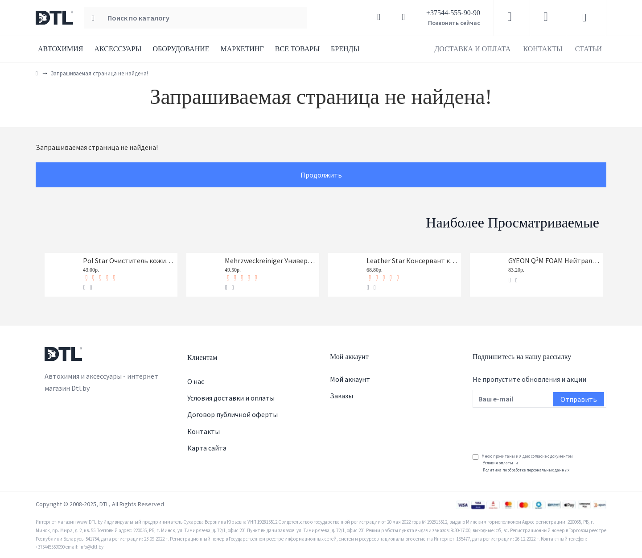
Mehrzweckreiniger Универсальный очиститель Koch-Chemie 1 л (270, 260)
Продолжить (321, 174)
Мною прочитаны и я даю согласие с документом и (523, 463)
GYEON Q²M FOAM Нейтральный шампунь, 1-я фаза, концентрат (554, 260)
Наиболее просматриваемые (512, 223)
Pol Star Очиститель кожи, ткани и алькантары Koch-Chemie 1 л (128, 260)
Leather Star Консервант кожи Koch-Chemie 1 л (412, 260)
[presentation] (540, 427)
